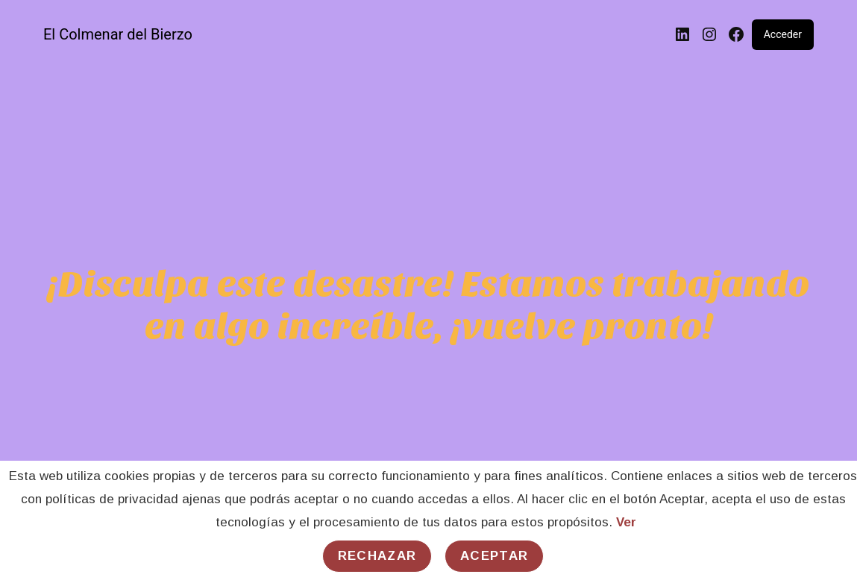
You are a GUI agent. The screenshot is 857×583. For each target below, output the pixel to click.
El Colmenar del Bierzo (117, 34)
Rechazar (377, 556)
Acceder (783, 34)
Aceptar (494, 556)
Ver (626, 522)
